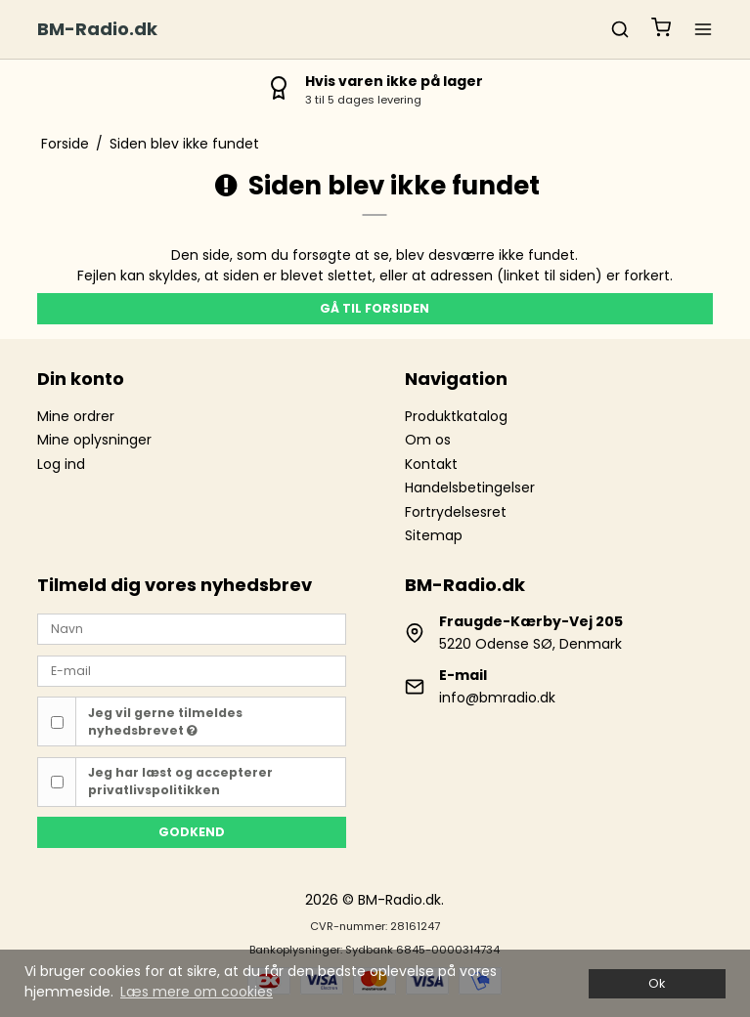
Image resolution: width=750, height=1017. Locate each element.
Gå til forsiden (374, 308)
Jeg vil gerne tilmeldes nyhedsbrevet (165, 721)
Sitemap (434, 535)
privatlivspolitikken (154, 790)
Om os (428, 439)
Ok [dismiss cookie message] (656, 983)
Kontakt (431, 464)
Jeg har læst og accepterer (180, 781)
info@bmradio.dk (497, 697)
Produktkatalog (456, 416)
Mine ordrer (75, 416)
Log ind (61, 464)
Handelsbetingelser (470, 487)
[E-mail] (191, 670)
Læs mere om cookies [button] (196, 991)
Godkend (191, 832)
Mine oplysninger (94, 439)
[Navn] (191, 628)
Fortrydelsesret (456, 512)
